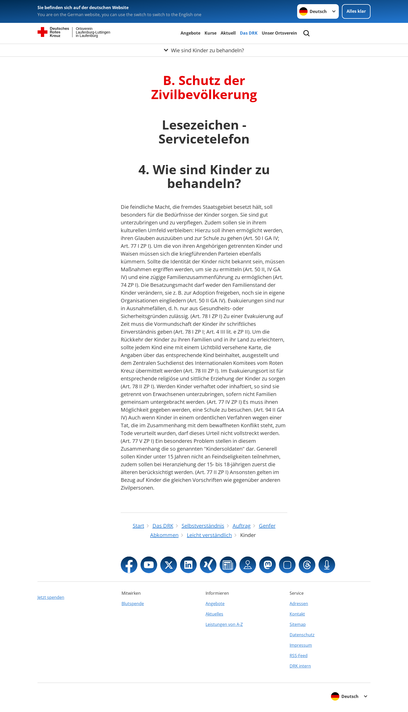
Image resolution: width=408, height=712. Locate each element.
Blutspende (133, 603)
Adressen (299, 603)
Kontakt (297, 614)
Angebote (190, 33)
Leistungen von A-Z (224, 624)
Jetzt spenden (50, 597)
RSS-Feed (299, 655)
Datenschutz (302, 635)
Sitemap (298, 624)
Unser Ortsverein (279, 33)
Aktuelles (214, 614)
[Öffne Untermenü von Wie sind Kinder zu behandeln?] (204, 50)
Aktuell (228, 33)
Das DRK (249, 33)
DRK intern (300, 666)
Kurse (210, 33)
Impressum (301, 645)
